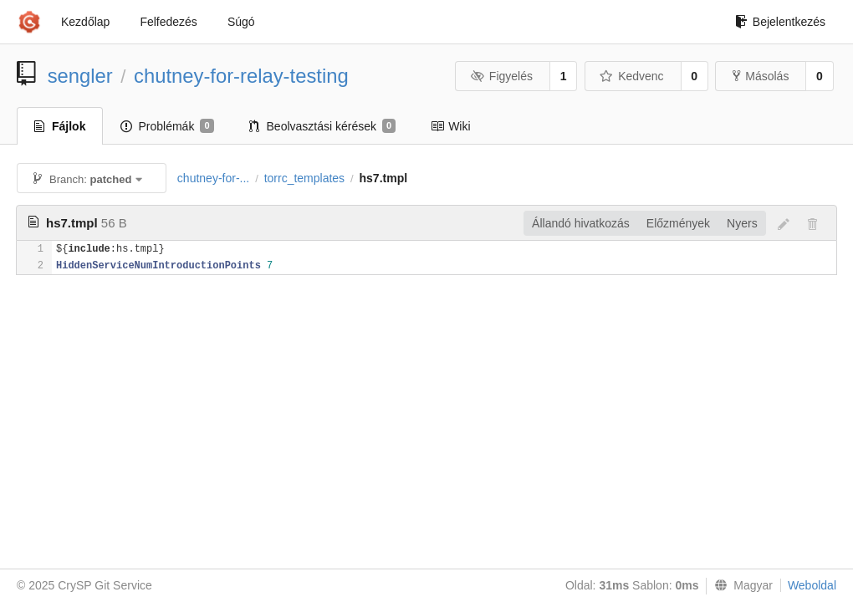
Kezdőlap (85, 21)
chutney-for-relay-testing (241, 75)
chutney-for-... (213, 178)
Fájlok (59, 126)
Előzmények (678, 223)
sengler (80, 75)
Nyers (742, 223)
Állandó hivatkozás (581, 223)
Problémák (166, 126)
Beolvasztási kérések (322, 126)
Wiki (450, 126)
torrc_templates (304, 178)
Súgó (241, 21)
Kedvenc (632, 76)
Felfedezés (168, 21)
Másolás (761, 76)
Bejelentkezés (780, 21)
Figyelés (501, 76)
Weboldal (812, 585)
